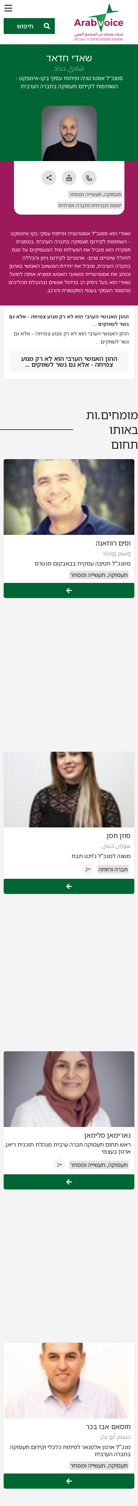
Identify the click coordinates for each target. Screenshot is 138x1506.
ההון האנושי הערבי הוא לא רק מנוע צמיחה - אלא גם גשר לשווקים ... (69, 361)
